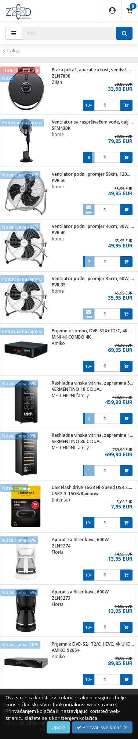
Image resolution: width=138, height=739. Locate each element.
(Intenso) (61, 500)
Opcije (58, 727)
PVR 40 (59, 232)
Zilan (57, 82)
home (58, 134)
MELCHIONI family (70, 395)
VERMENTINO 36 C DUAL (77, 441)
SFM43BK (61, 128)
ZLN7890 (61, 76)
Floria (57, 552)
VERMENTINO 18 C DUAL (77, 389)
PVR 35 (59, 285)
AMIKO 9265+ (66, 650)
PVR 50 (59, 180)
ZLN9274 (61, 546)
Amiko (58, 343)
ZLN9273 (61, 598)
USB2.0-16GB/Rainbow (75, 493)
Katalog (11, 50)
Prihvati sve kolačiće (102, 727)
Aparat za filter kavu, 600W (80, 539)
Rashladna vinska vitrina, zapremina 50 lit (95, 383)
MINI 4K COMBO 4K (71, 337)
